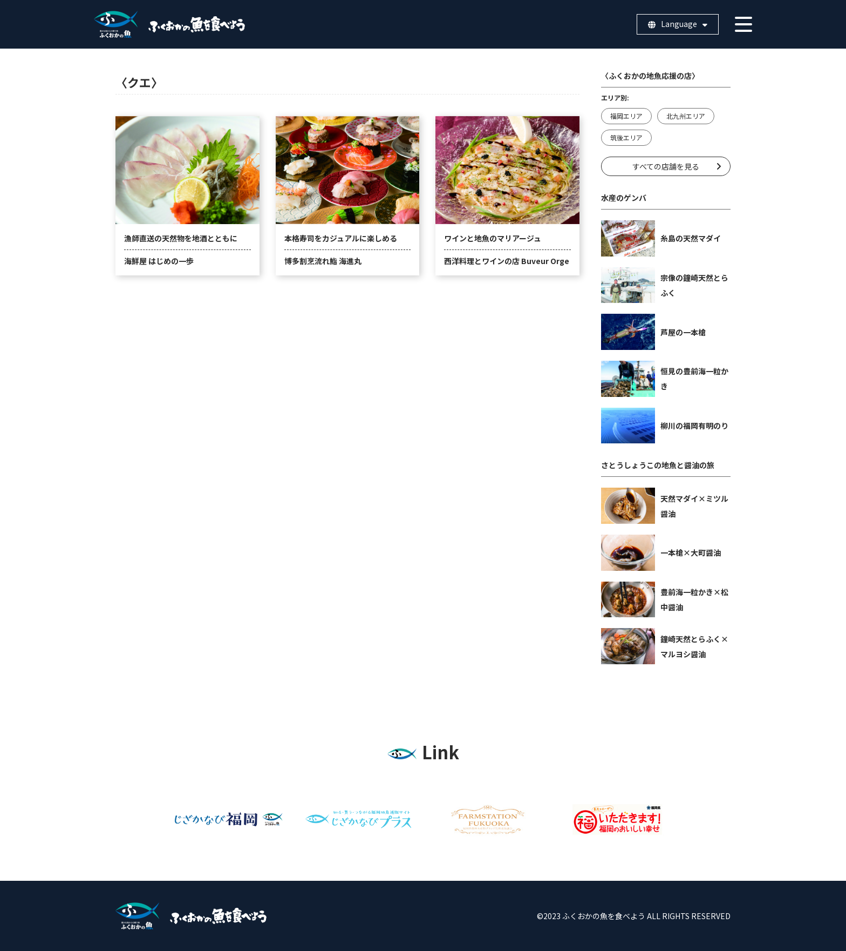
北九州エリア (685, 115)
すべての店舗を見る (665, 166)
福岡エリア (626, 115)
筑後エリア (626, 137)
